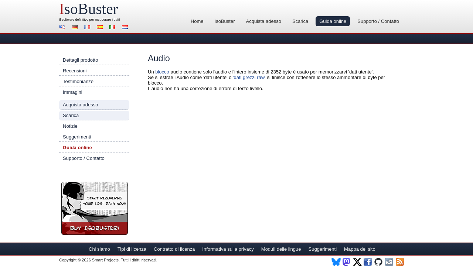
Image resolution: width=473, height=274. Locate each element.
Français (88, 28)
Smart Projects (105, 260)
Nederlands (126, 28)
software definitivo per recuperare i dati (90, 19)
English (63, 28)
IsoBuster (225, 21)
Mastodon (346, 262)
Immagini (72, 92)
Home (197, 21)
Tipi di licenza (132, 249)
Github (379, 262)
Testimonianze (78, 81)
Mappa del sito (359, 249)
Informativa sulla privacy (227, 249)
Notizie (70, 126)
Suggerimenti (77, 137)
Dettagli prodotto (80, 60)
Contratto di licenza (174, 249)
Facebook (368, 262)
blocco (162, 72)
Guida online (332, 21)
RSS (400, 262)
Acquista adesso (263, 21)
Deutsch (76, 28)
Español (101, 28)
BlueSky (336, 262)
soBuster (88, 8)
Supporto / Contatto (378, 21)
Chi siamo (99, 249)
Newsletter (389, 262)
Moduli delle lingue (281, 249)
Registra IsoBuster (94, 208)
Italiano (113, 28)
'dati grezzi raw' (249, 77)
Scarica (300, 21)
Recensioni (74, 70)
